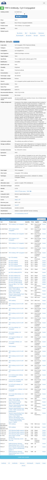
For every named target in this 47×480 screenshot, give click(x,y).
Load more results (23, 457)
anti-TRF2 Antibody (13, 260)
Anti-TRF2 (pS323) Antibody (15, 280)
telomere (41, 33)
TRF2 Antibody (12, 346)
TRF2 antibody (12, 297)
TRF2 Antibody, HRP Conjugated (16, 252)
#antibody (3, 463)
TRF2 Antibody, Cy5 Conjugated (16, 233)
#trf (9, 463)
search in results (41, 219)
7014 (16, 205)
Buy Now (21, 16)
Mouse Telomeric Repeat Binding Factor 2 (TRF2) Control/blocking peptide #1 (16, 448)
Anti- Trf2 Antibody (13, 257)
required (28, 35)
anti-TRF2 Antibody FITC (14, 275)
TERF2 (17, 191)
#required (38, 463)
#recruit (23, 465)
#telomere (22, 463)
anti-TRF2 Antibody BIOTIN (15, 266)
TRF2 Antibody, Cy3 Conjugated (16, 224)
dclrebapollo (19, 35)
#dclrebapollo (30, 463)
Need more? (16, 41)
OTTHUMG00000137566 (21, 213)
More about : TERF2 (25, 191)
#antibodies (15, 463)
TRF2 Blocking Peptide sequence (16, 430)
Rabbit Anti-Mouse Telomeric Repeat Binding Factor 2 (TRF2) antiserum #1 (16, 453)
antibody (19, 33)
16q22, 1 (17, 199)
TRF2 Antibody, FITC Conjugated (16, 248)
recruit (42, 35)
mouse (44, 443)
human (44, 224)
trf (26, 33)
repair (36, 35)
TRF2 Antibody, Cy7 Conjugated (16, 243)
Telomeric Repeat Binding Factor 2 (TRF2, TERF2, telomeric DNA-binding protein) (16, 410)
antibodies (33, 33)
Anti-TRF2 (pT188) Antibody (15, 282)
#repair (44, 463)
